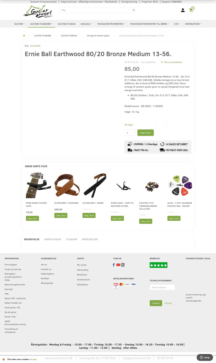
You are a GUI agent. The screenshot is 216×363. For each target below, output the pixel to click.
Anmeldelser (90, 239)
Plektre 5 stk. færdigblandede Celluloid (148, 205)
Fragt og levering (13, 269)
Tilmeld (156, 303)
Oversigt (9, 289)
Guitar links (10, 316)
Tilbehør (71, 239)
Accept (33, 359)
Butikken (45, 278)
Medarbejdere (47, 273)
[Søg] (134, 10)
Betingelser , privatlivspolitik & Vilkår (13, 276)
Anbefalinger (52, 239)
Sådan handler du (13, 302)
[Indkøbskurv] (191, 10)
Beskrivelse (31, 239)
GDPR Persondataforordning (15, 323)
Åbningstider (47, 282)
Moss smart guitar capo (36, 204)
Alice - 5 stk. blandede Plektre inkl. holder (179, 204)
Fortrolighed (11, 264)
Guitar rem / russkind (66, 202)
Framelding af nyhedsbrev (11, 330)
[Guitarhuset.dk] (38, 11)
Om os (44, 264)
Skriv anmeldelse (173, 62)
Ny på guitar (10, 312)
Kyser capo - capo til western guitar (122, 204)
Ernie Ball (35, 45)
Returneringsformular (15, 284)
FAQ (6, 293)
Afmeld (168, 303)
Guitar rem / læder (92, 202)
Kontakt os (46, 269)
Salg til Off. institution (15, 298)
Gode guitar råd (12, 307)
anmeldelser (148, 62)
